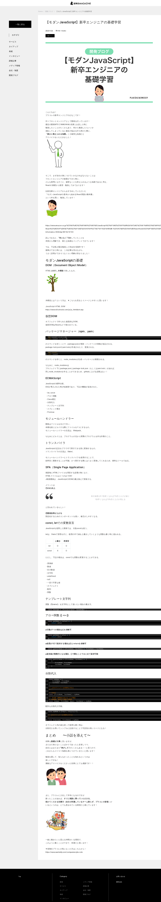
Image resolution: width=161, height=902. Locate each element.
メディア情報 (14, 66)
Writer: (59, 31)
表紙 (11, 51)
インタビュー (14, 56)
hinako (64, 31)
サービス (12, 42)
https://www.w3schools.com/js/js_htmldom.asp (66, 310)
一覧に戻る (20, 24)
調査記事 (12, 61)
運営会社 (119, 882)
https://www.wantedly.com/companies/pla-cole (66, 852)
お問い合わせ (121, 876)
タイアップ (13, 46)
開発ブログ (13, 75)
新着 (61, 882)
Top (19, 876)
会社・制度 (13, 70)
